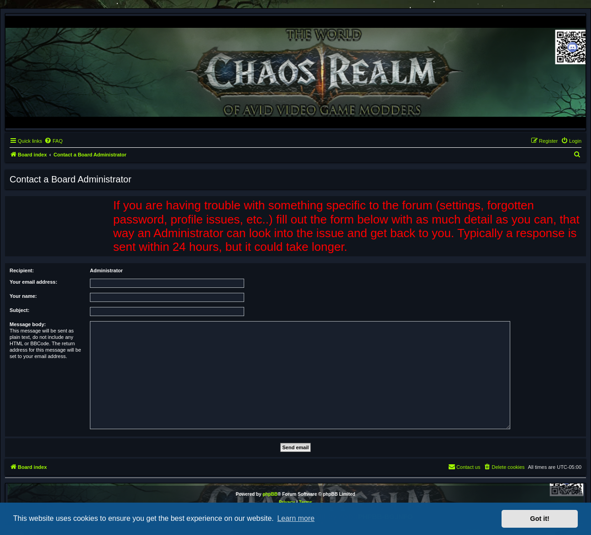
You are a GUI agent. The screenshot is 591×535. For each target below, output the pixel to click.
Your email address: (33, 282)
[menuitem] (53, 140)
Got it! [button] (539, 518)
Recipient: (22, 270)
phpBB (269, 494)
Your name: (23, 296)
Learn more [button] (295, 518)
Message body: (28, 324)
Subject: (19, 310)
